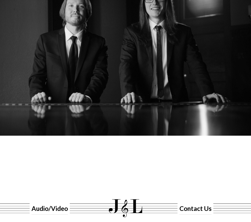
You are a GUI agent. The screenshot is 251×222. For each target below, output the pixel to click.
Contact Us (194, 208)
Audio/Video (49, 208)
